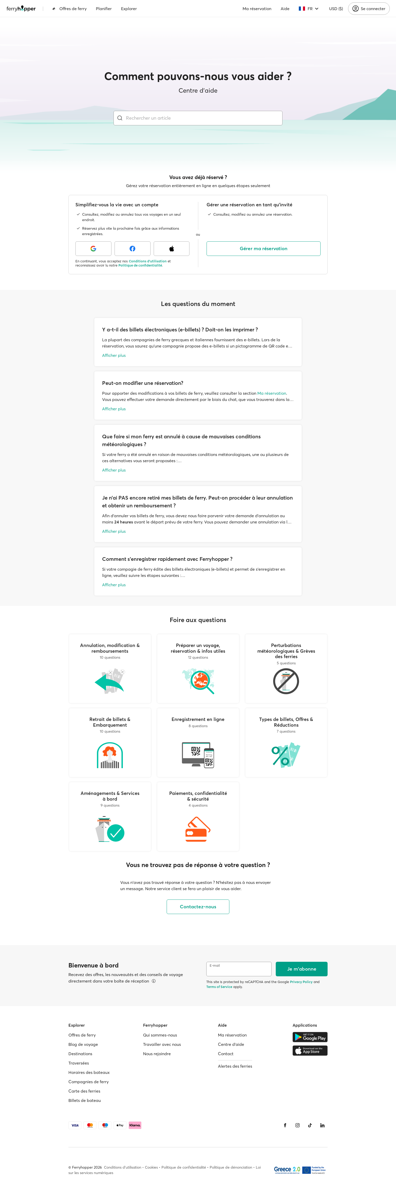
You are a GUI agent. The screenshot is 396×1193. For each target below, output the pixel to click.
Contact (226, 1053)
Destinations (80, 1053)
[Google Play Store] (310, 1037)
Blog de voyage (83, 1044)
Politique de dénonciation (231, 1167)
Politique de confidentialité (140, 265)
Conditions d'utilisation (148, 261)
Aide (285, 8)
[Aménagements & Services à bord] (110, 816)
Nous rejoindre (157, 1053)
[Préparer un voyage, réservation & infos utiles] (198, 668)
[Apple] (172, 248)
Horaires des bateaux (89, 1072)
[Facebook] (133, 248)
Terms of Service (219, 987)
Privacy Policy (301, 982)
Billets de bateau (84, 1100)
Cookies (151, 1167)
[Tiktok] (310, 1125)
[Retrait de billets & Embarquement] (110, 742)
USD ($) (336, 8)
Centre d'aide (231, 1044)
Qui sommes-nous (160, 1035)
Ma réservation (257, 8)
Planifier (104, 8)
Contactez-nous (198, 907)
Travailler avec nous (162, 1044)
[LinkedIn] (322, 1125)
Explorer (129, 8)
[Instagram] (297, 1125)
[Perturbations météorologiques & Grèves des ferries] (286, 668)
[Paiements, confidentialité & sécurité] (198, 816)
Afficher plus (114, 355)
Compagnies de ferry (88, 1081)
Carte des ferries (84, 1091)
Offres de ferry (69, 8)
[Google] (93, 248)
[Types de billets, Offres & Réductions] (286, 742)
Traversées (78, 1063)
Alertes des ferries (235, 1066)
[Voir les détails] (153, 981)
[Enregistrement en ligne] (198, 742)
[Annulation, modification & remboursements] (110, 668)
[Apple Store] (310, 1050)
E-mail (215, 965)
